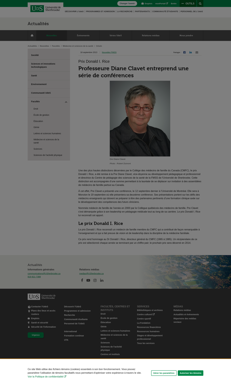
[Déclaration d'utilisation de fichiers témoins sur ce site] (115, 373)
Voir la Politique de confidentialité (45, 376)
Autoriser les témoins (190, 373)
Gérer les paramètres (163, 373)
